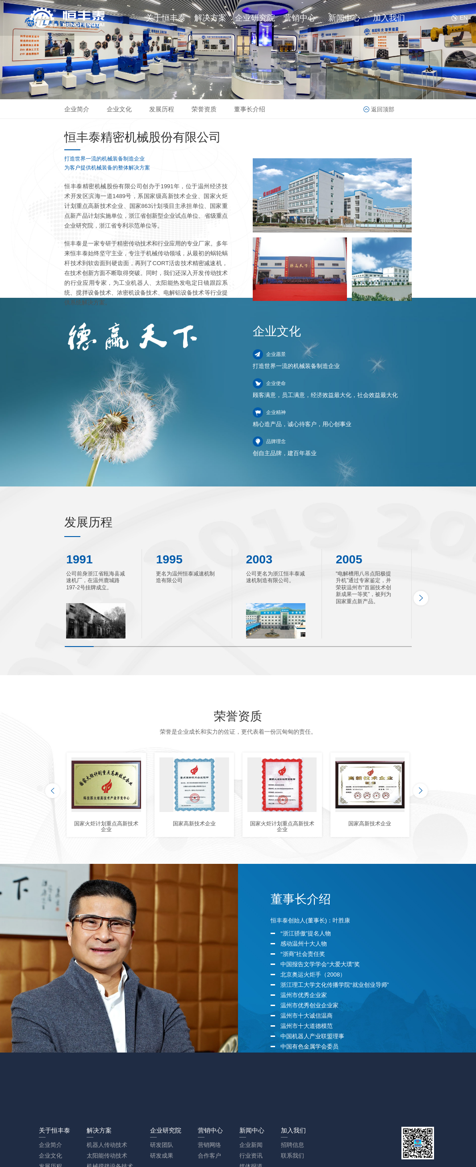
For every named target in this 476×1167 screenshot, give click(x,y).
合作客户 (209, 1155)
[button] (420, 598)
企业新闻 (251, 1145)
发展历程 (161, 109)
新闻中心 (344, 17)
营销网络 (209, 1145)
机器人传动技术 (107, 1145)
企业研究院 (255, 17)
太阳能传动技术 (107, 1155)
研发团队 (161, 1145)
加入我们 (389, 17)
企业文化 (119, 109)
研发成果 (161, 1155)
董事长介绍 (249, 109)
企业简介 (76, 109)
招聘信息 (292, 1145)
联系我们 (292, 1155)
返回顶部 (382, 109)
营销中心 (300, 17)
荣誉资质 (204, 109)
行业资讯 (251, 1155)
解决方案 (210, 17)
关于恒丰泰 (166, 17)
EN (461, 18)
